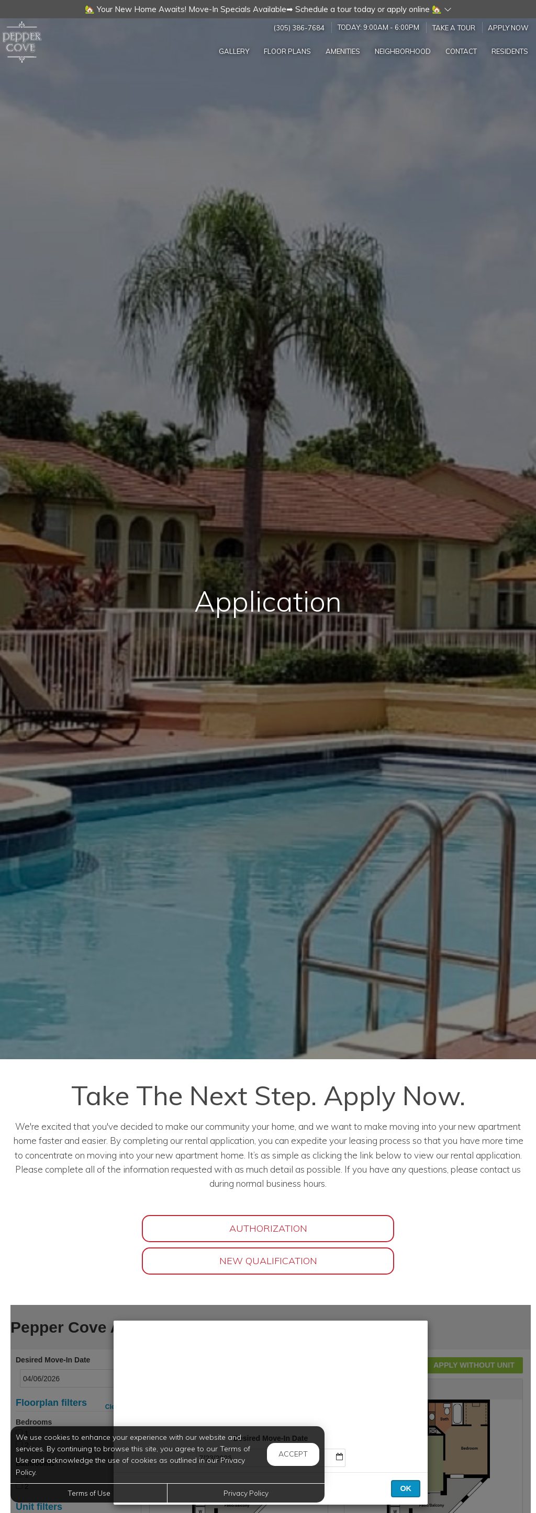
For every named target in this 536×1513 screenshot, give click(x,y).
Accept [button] (293, 1454)
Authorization (268, 1228)
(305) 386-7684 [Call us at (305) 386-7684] (299, 27)
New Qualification (268, 1261)
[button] (268, 9)
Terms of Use (89, 1492)
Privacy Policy (246, 1492)
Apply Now (508, 27)
